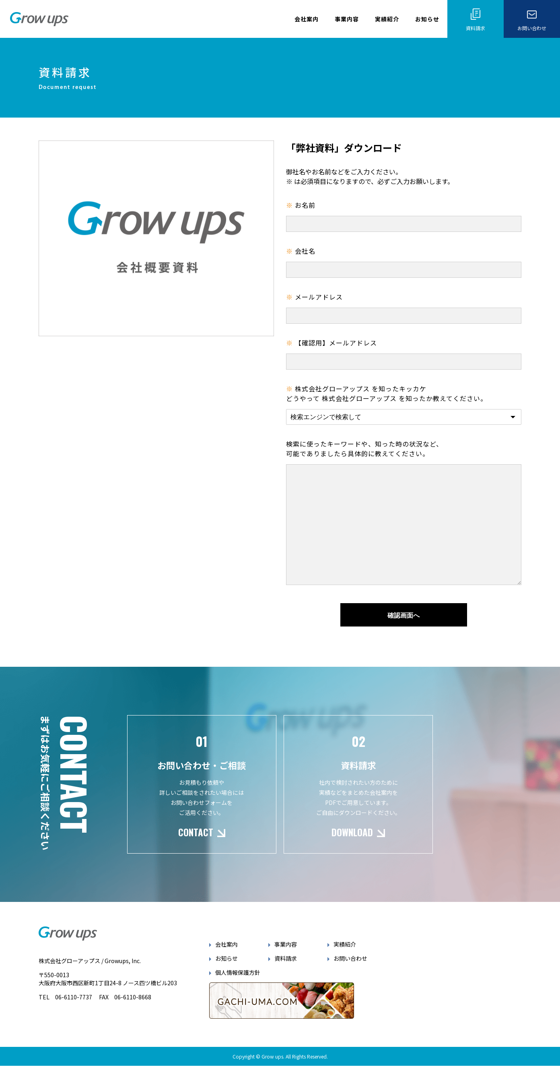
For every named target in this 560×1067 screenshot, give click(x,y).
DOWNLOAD (353, 845)
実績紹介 (387, 19)
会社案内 (306, 19)
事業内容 (347, 19)
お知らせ (427, 19)
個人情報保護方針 (240, 985)
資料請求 (288, 971)
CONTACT (194, 845)
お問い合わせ (352, 971)
